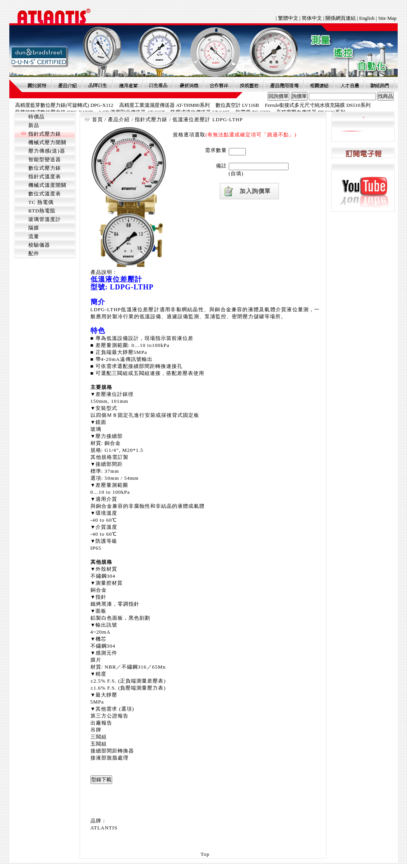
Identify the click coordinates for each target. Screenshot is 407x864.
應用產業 (128, 85)
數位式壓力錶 (44, 168)
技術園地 (249, 85)
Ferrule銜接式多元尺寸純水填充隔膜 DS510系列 (317, 105)
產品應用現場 (283, 85)
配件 (33, 253)
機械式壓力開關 (47, 142)
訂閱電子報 (363, 153)
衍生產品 (158, 85)
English (367, 18)
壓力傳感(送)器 (46, 151)
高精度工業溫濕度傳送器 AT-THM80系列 (164, 105)
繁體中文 (288, 18)
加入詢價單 (255, 191)
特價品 (36, 117)
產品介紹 (67, 85)
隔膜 (33, 228)
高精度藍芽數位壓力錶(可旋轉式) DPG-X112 (64, 105)
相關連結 (319, 85)
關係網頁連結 (340, 18)
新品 (33, 125)
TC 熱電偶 (41, 202)
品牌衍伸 (97, 85)
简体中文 (312, 18)
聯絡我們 (379, 85)
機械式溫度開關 (47, 185)
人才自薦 (349, 85)
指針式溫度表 (44, 176)
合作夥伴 (218, 85)
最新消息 (188, 85)
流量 (33, 236)
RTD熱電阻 (42, 211)
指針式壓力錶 (44, 134)
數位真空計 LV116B (237, 105)
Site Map (387, 18)
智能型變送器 (44, 159)
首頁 (97, 119)
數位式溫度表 (44, 194)
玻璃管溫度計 (44, 219)
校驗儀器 (39, 245)
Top (204, 854)
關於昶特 (37, 85)
